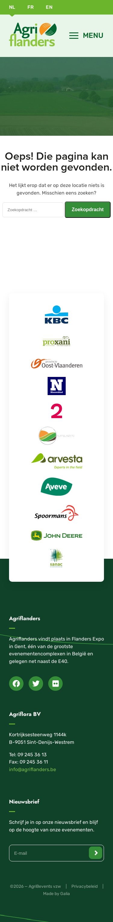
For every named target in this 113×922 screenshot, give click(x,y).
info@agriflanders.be (32, 769)
